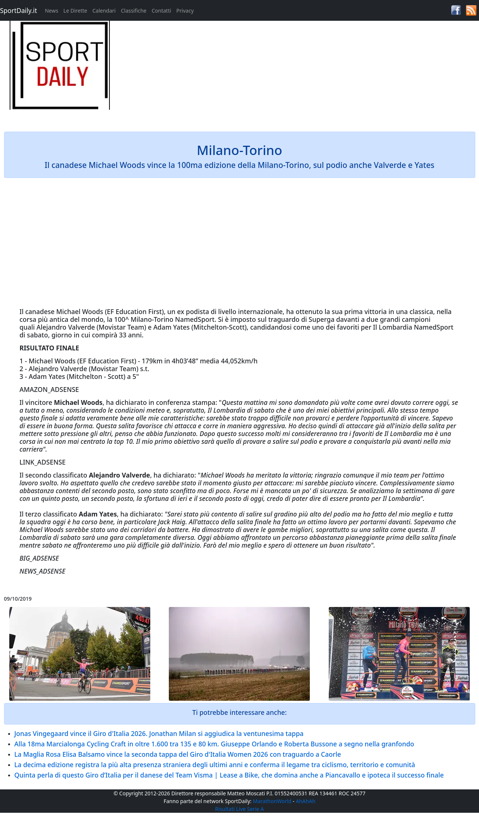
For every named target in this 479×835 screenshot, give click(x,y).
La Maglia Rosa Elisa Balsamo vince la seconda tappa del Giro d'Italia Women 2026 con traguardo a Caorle (177, 754)
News (51, 10)
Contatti (161, 10)
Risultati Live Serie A (239, 808)
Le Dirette (75, 10)
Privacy (185, 10)
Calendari (104, 10)
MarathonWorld (272, 801)
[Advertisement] (299, 73)
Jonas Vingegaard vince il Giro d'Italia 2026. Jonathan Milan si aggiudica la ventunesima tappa (159, 733)
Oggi (204, 537)
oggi (441, 402)
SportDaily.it (18, 10)
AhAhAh (305, 801)
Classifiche (134, 10)
